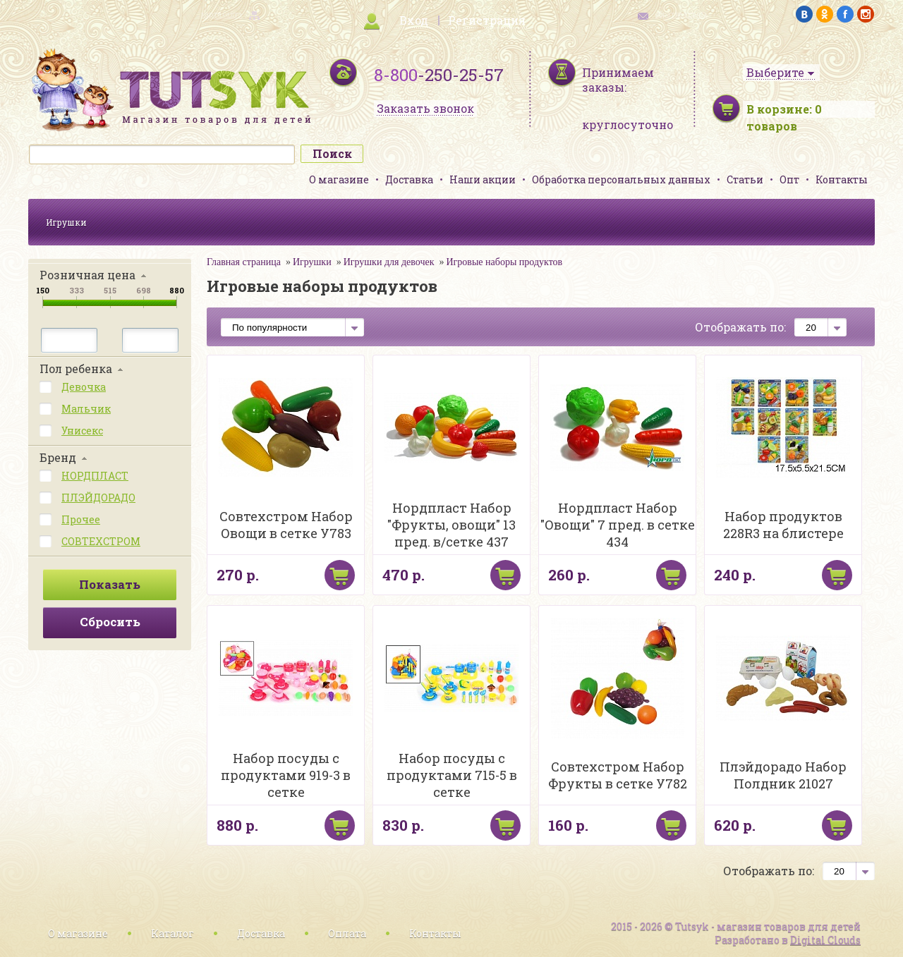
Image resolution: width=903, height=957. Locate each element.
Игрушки (66, 222)
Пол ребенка (76, 368)
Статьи (745, 179)
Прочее (80, 519)
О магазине (339, 179)
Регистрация (487, 20)
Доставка (409, 179)
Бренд (58, 457)
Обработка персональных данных (621, 179)
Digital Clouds (825, 939)
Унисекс (82, 430)
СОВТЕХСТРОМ (100, 541)
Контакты (842, 179)
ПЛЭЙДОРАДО (98, 497)
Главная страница (244, 262)
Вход (413, 20)
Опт (789, 179)
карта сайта (221, 14)
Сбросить (110, 622)
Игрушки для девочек (389, 262)
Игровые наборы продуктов (505, 262)
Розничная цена (87, 274)
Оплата (347, 933)
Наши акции (482, 179)
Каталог (172, 933)
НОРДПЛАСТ (94, 475)
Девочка (83, 387)
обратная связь (681, 14)
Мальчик (86, 408)
